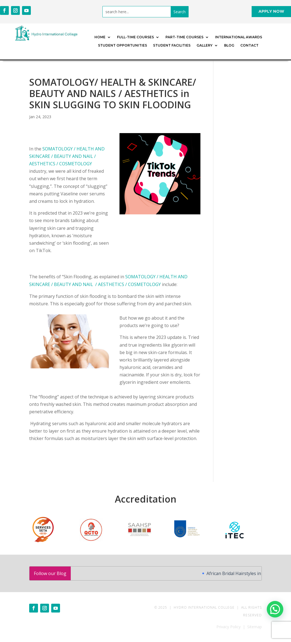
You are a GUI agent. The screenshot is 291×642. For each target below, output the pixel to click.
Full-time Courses (135, 37)
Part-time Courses (184, 37)
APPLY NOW (271, 11)
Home (99, 37)
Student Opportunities (122, 45)
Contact (249, 45)
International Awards (238, 37)
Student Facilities (172, 45)
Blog (229, 45)
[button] (275, 608)
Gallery (205, 45)
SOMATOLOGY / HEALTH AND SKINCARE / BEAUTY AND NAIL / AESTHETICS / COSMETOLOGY (67, 156)
